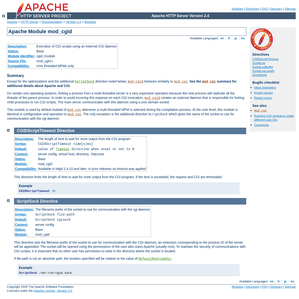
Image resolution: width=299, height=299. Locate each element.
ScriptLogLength (263, 71)
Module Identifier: (21, 56)
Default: (21, 149)
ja (236, 38)
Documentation (52, 22)
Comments (261, 125)
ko (243, 38)
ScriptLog (258, 63)
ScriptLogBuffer (262, 67)
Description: (17, 46)
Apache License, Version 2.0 (52, 290)
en (222, 38)
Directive (66, 130)
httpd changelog (265, 87)
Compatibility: (19, 66)
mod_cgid (135, 81)
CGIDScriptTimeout (265, 59)
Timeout (62, 149)
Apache (12, 22)
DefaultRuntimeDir (155, 259)
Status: (13, 51)
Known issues (263, 92)
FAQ (265, 9)
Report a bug (263, 98)
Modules (237, 9)
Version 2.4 (73, 22)
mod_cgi (181, 81)
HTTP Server (30, 22)
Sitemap (290, 9)
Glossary (276, 9)
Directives (252, 9)
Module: (21, 164)
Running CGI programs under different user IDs (274, 118)
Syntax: (21, 144)
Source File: (17, 61)
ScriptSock (84, 81)
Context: (21, 154)
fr (229, 38)
